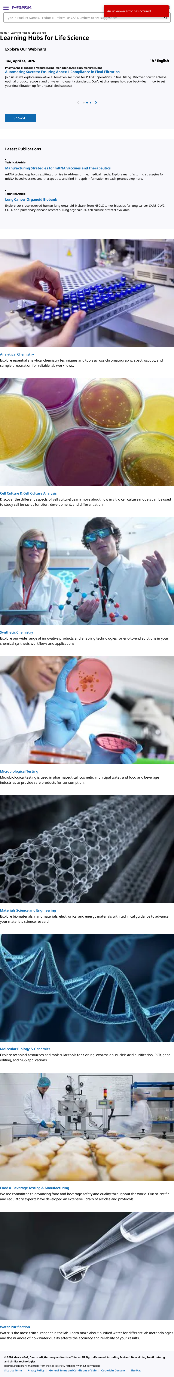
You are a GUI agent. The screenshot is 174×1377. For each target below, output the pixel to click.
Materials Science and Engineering (28, 910)
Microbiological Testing (19, 771)
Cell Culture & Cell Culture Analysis (28, 493)
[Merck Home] (21, 7)
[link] (13, 1370)
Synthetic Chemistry (16, 632)
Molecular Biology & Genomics (25, 1049)
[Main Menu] (6, 7)
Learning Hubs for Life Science (28, 32)
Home (3, 32)
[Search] (165, 17)
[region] (87, 78)
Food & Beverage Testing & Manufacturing (34, 1188)
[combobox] (87, 17)
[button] (84, 102)
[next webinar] (96, 103)
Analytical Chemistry (17, 354)
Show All (20, 118)
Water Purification (15, 1327)
